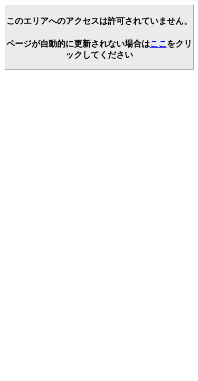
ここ (158, 43)
